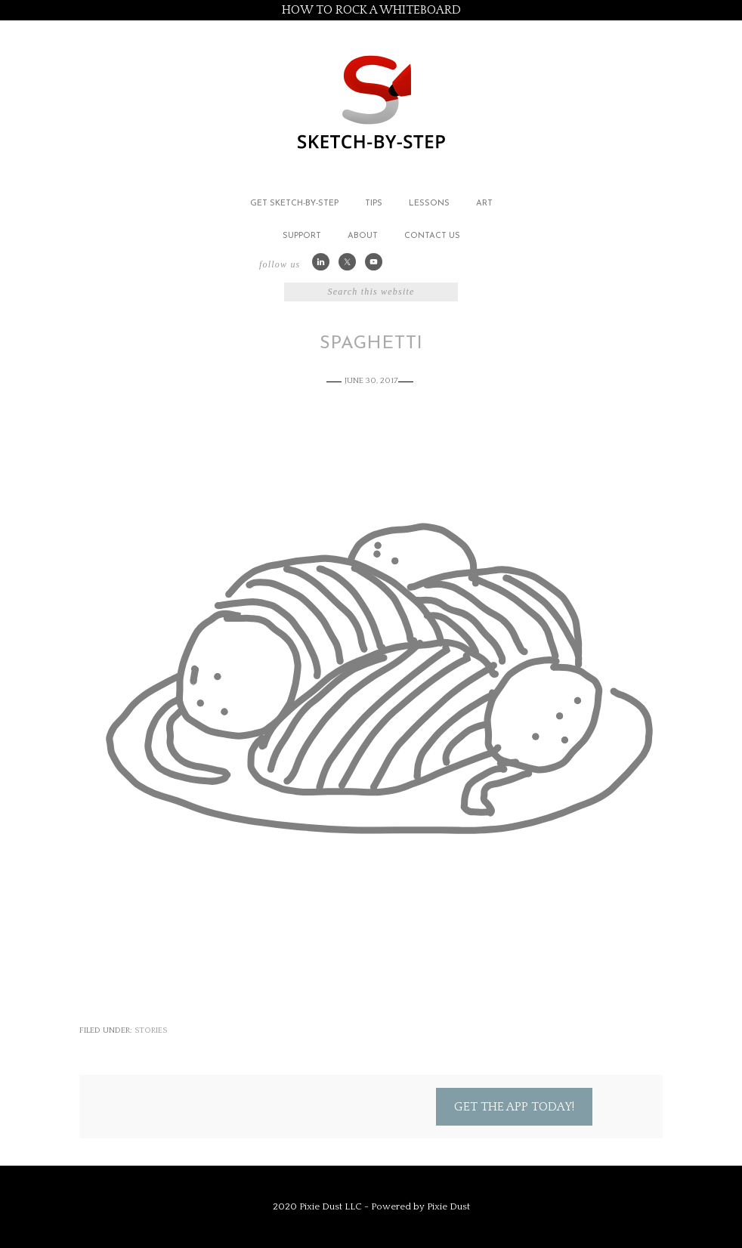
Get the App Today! (514, 1107)
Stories (150, 1030)
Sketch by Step (371, 101)
